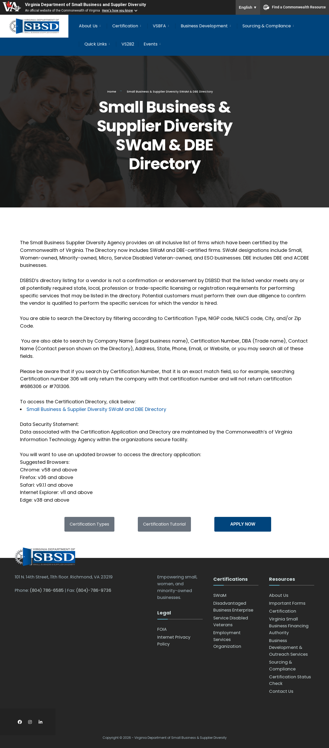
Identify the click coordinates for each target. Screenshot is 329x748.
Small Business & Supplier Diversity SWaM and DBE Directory (96, 409)
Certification (125, 26)
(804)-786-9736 (93, 590)
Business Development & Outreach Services (288, 647)
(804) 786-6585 (47, 590)
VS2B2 (128, 44)
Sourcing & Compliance (266, 26)
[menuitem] (93, 25)
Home (111, 91)
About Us (88, 26)
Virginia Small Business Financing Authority (288, 626)
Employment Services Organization (227, 639)
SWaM (219, 595)
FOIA (162, 629)
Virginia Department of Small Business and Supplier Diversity (85, 4)
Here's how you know (117, 10)
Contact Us (281, 691)
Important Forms (287, 603)
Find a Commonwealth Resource (294, 7)
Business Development (204, 26)
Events (151, 44)
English (248, 7)
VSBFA (159, 26)
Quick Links (95, 44)
